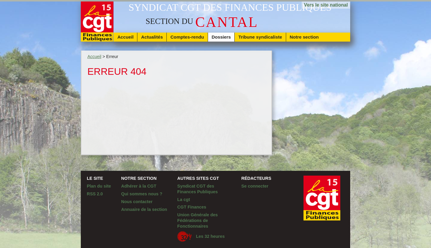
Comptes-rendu (187, 36)
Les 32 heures (200, 236)
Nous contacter (137, 201)
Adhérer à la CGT (139, 186)
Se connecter (254, 186)
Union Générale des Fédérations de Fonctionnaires (197, 220)
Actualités (152, 36)
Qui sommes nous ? (142, 193)
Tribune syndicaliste (260, 36)
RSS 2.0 (95, 193)
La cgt (183, 199)
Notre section (304, 36)
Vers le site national (326, 4)
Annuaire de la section (144, 209)
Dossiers (221, 36)
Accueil (125, 36)
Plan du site (99, 186)
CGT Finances (191, 207)
